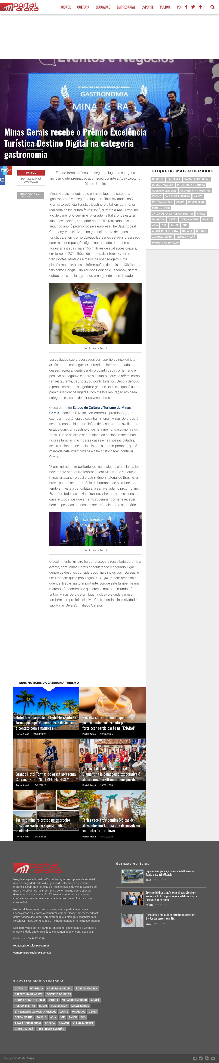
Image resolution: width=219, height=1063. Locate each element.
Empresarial (126, 7)
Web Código (28, 1058)
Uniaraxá (158, 219)
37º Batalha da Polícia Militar (172, 213)
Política (149, 905)
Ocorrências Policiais (196, 190)
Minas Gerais (161, 208)
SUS (185, 225)
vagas (201, 213)
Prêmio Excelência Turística (29, 195)
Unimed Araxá (185, 236)
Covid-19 (157, 179)
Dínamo (201, 231)
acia (155, 225)
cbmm (180, 202)
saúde (174, 225)
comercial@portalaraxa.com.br (32, 952)
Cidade (66, 7)
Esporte (148, 7)
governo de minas (164, 190)
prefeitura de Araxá (191, 184)
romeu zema (196, 202)
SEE (164, 225)
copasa (187, 231)
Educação (103, 7)
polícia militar (162, 202)
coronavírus (189, 219)
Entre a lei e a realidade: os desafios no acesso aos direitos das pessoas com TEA (170, 916)
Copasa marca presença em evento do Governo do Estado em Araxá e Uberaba (170, 873)
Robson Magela (162, 184)
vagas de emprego (177, 196)
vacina (156, 196)
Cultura (83, 7)
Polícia (165, 7)
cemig (173, 219)
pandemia (173, 179)
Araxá (198, 196)
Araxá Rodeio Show (165, 231)
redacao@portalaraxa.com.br (31, 945)
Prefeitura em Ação (165, 242)
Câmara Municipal (196, 179)
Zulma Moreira (162, 236)
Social (148, 924)
